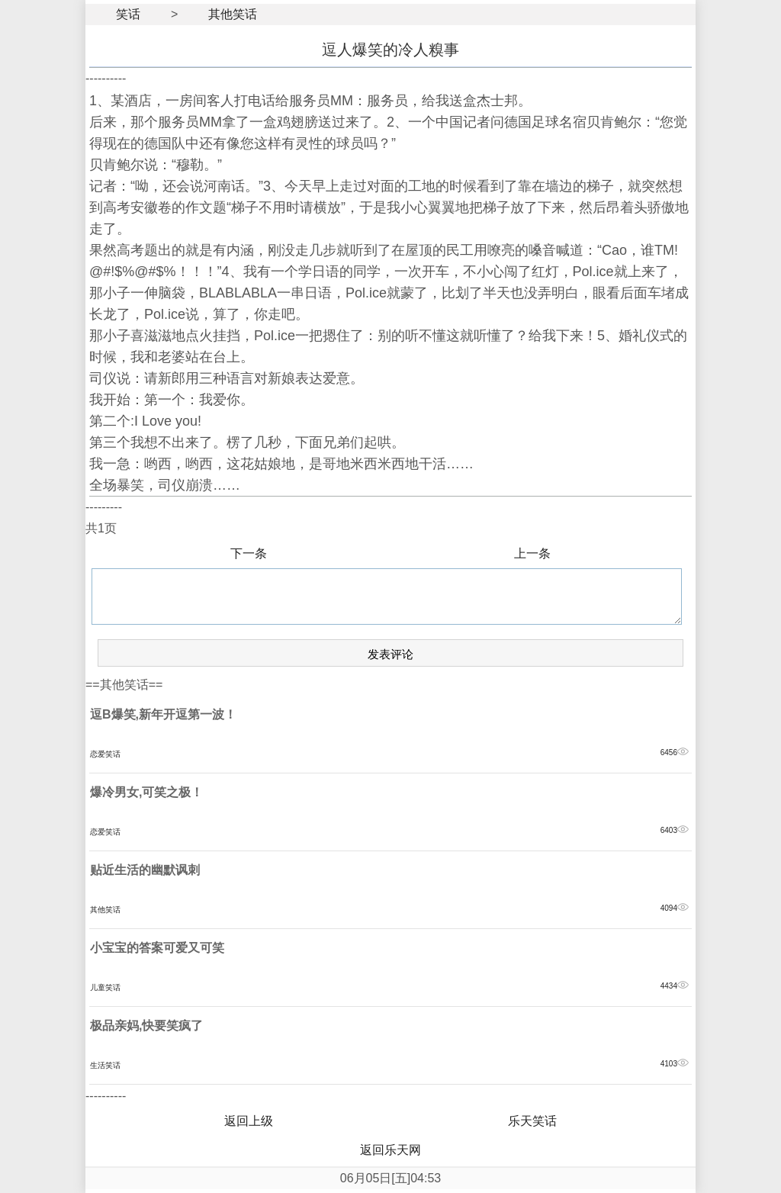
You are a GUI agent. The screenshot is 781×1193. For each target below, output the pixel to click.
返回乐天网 (390, 1149)
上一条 (532, 553)
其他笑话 (232, 14)
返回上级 (248, 1120)
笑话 (128, 14)
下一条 (248, 553)
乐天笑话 (532, 1120)
